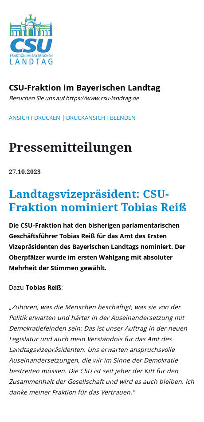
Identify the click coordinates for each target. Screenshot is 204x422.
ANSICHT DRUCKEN (34, 118)
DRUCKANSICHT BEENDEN (101, 118)
